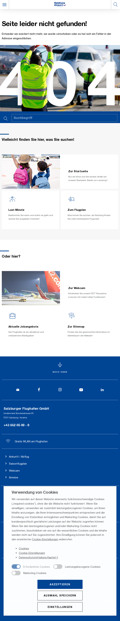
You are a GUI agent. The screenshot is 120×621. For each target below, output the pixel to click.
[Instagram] (60, 390)
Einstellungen (60, 607)
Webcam (14, 470)
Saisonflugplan (18, 463)
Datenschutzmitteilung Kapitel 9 (38, 557)
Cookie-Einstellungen (45, 539)
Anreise (13, 477)
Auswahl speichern (60, 595)
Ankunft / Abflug (19, 456)
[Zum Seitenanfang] (60, 368)
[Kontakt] (17, 390)
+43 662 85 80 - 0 (16, 425)
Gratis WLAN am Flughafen (27, 441)
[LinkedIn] (102, 390)
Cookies (24, 548)
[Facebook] (38, 390)
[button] (4, 4)
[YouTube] (81, 390)
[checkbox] (31, 567)
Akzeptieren (60, 584)
